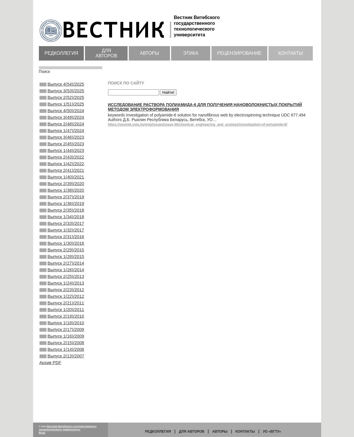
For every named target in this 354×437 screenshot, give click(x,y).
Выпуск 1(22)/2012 (61, 334)
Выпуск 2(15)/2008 (61, 388)
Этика (190, 53)
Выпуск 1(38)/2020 (61, 209)
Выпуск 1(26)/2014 (61, 302)
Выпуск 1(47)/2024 (61, 139)
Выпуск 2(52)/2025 (61, 100)
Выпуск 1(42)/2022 (61, 178)
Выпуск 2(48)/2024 (61, 131)
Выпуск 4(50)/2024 (61, 116)
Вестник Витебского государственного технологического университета (68, 428)
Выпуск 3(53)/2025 (61, 92)
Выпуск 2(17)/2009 (61, 372)
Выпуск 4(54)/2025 (61, 84)
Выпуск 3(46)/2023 (61, 147)
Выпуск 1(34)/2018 (61, 240)
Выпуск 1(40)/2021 (61, 193)
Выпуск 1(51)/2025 (61, 108)
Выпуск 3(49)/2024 (61, 123)
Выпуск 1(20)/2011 (61, 349)
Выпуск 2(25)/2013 (61, 310)
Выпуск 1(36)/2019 (61, 225)
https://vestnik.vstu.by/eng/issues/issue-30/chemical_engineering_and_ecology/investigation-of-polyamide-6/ (197, 125)
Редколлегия (61, 53)
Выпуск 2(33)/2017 (61, 248)
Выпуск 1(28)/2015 (61, 287)
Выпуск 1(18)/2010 (61, 365)
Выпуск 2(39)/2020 (61, 201)
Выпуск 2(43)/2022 (61, 170)
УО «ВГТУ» (272, 432)
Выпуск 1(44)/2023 (61, 162)
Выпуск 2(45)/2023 (61, 155)
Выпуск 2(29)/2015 (61, 279)
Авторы (149, 53)
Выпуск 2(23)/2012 (61, 326)
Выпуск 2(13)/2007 (61, 404)
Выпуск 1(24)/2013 (61, 318)
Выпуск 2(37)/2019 (61, 217)
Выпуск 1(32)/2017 (61, 256)
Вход (42, 432)
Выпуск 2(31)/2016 (61, 264)
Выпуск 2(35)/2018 (61, 232)
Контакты (290, 53)
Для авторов (106, 53)
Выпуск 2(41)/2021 (61, 186)
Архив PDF (50, 410)
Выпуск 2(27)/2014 (61, 295)
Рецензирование (239, 53)
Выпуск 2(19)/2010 (61, 357)
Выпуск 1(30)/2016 (61, 271)
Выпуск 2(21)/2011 (61, 341)
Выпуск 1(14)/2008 (61, 396)
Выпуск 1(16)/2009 (61, 380)
